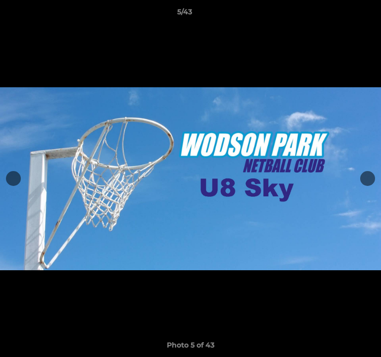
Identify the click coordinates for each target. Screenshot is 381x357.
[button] (345, 14)
